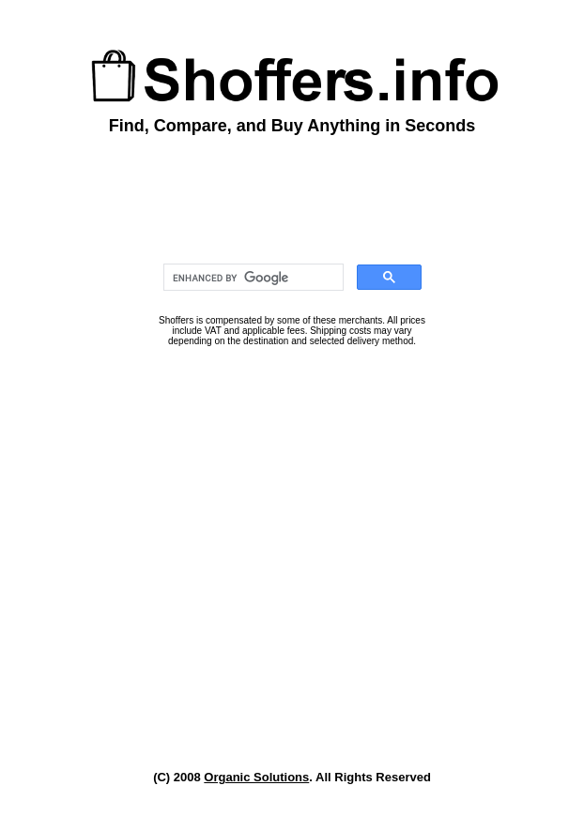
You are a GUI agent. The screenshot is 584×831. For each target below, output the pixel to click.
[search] (251, 277)
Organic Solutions (256, 777)
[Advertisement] (292, 560)
